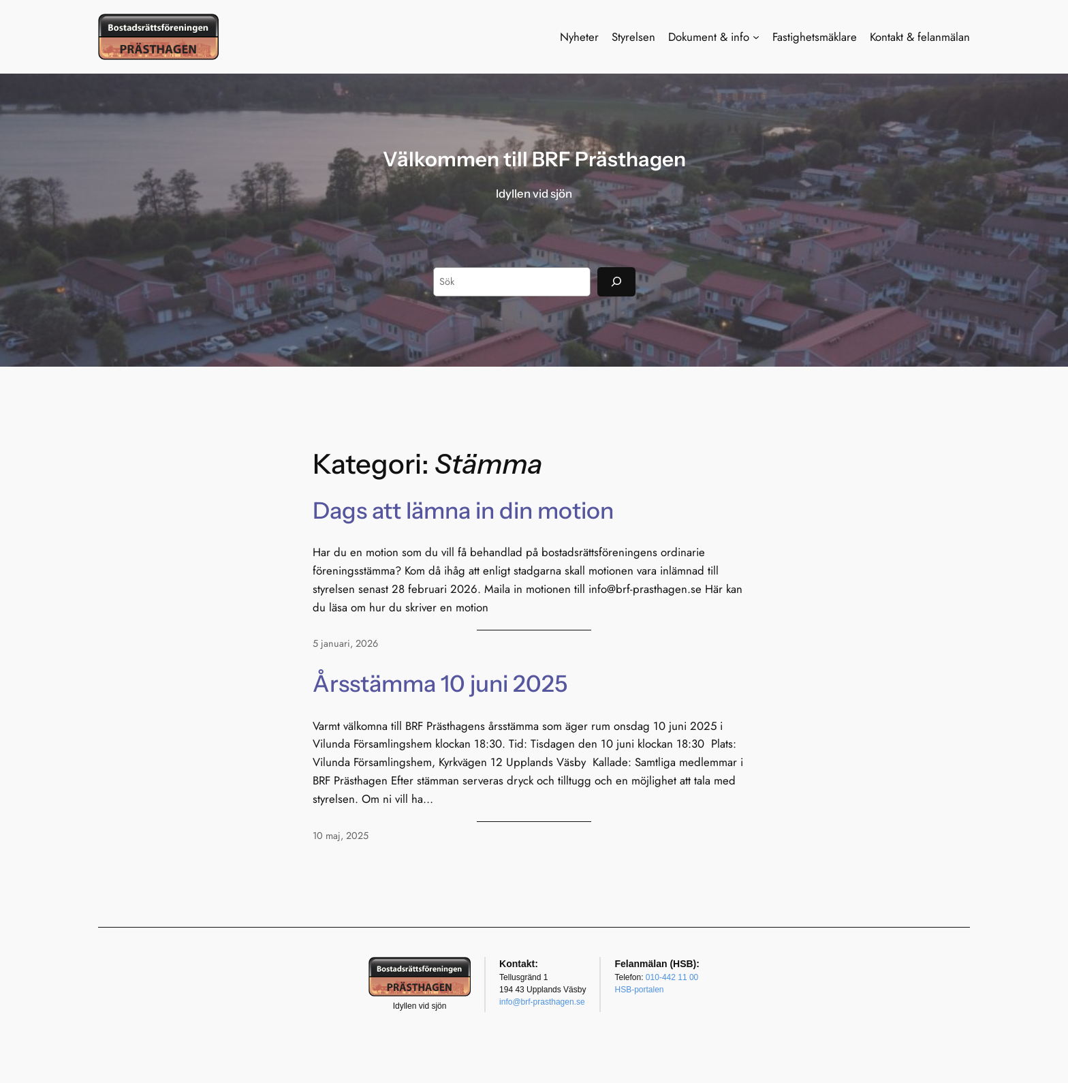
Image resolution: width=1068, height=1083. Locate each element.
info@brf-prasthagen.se (542, 1002)
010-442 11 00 (672, 977)
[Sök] (616, 281)
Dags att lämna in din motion (463, 510)
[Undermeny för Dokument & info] (756, 36)
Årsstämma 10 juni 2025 (440, 683)
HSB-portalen (638, 989)
